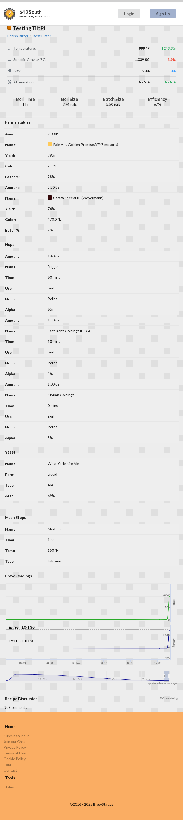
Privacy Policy (15, 747)
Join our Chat (14, 741)
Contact (10, 770)
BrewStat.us (42, 16)
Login (129, 13)
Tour (7, 764)
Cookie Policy (15, 758)
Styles (9, 787)
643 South (30, 12)
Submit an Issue (17, 736)
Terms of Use (15, 753)
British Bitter (17, 36)
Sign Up (163, 13)
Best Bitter (42, 36)
